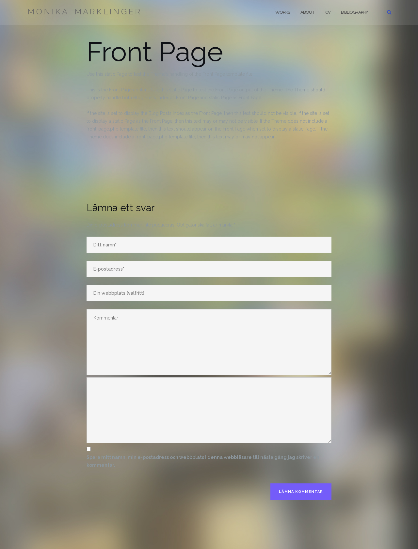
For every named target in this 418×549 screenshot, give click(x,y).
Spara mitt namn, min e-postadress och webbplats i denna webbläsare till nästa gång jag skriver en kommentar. (203, 461)
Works (282, 12)
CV (327, 12)
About (307, 12)
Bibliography (354, 12)
